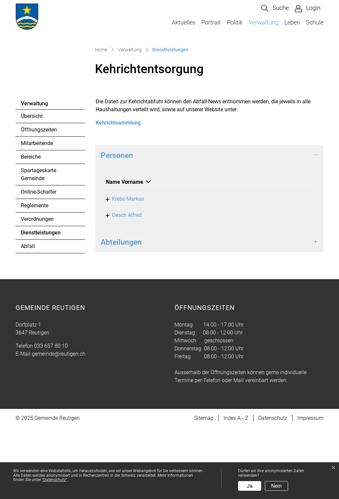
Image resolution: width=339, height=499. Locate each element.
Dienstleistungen (41, 306)
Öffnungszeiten (39, 201)
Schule (314, 22)
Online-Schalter (38, 263)
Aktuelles (183, 22)
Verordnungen (37, 290)
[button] (275, 8)
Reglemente (34, 277)
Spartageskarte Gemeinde (38, 246)
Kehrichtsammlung (118, 194)
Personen (117, 226)
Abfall (28, 318)
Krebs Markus (122, 270)
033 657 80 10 (51, 417)
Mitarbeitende (37, 215)
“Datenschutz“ (54, 479)
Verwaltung (263, 22)
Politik (235, 22)
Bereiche (31, 228)
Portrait (211, 22)
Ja (250, 486)
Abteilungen (121, 313)
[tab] (209, 227)
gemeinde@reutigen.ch (58, 425)
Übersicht (32, 187)
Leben (292, 22)
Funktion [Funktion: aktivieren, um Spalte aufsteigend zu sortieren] (210, 253)
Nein (276, 486)
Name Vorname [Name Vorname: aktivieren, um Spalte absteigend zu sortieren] (124, 253)
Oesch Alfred (121, 286)
